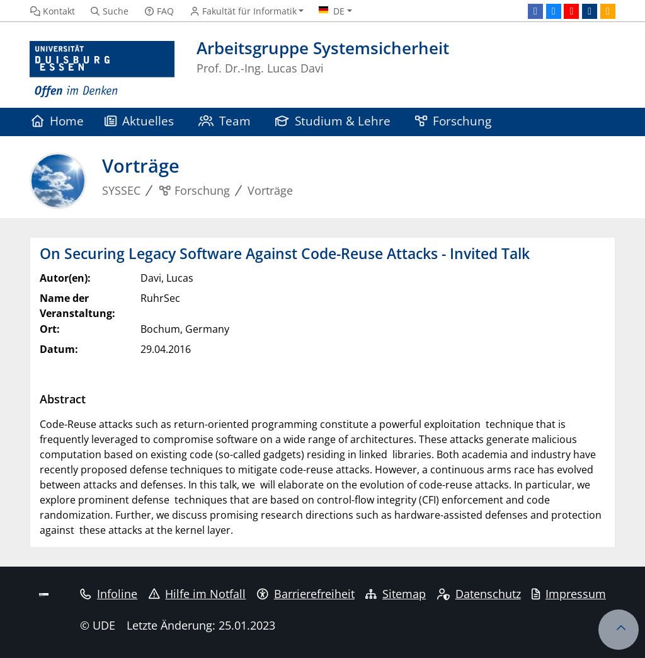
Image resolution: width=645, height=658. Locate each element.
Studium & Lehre (333, 120)
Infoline (108, 593)
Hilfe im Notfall (197, 593)
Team (224, 120)
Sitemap (395, 593)
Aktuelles (139, 120)
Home (57, 120)
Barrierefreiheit (306, 593)
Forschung (453, 120)
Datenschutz (479, 593)
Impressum (569, 593)
